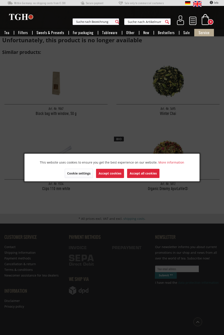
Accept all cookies (143, 173)
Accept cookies (110, 173)
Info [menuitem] (214, 2)
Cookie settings (79, 173)
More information (171, 162)
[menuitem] (115, 21)
